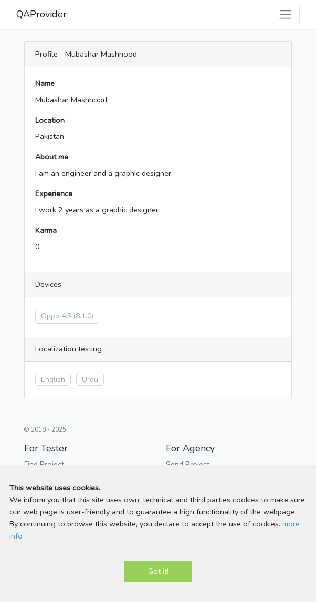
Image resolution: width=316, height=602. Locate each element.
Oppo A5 (56, 316)
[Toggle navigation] (286, 14)
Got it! (158, 571)
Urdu (90, 379)
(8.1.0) (83, 316)
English (53, 379)
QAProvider (41, 14)
